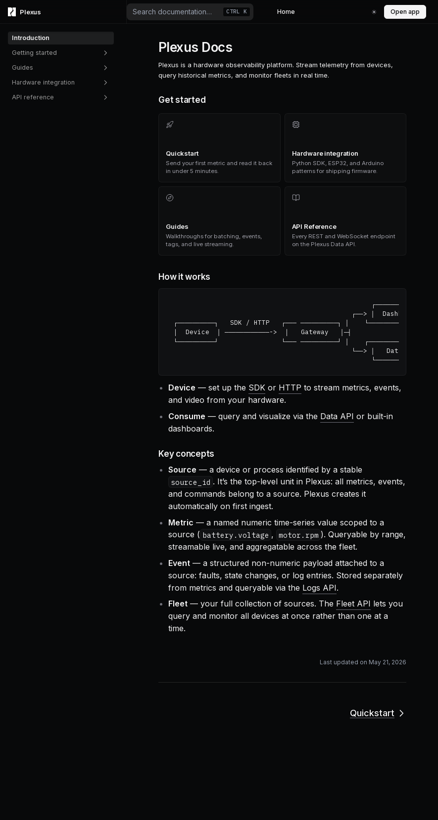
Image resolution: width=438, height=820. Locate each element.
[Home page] (63, 12)
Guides (61, 67)
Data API (337, 416)
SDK (256, 387)
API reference (61, 97)
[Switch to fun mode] (374, 12)
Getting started (61, 52)
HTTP (290, 387)
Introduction (30, 38)
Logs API (319, 588)
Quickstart (378, 713)
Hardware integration (61, 82)
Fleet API (353, 603)
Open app (405, 11)
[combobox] (190, 11)
